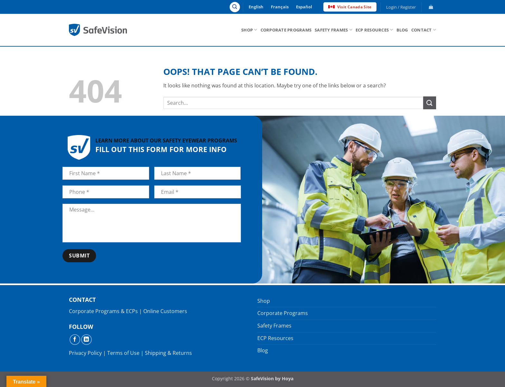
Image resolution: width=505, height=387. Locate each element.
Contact (423, 30)
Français (280, 7)
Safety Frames (333, 30)
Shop (249, 30)
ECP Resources (374, 30)
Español (304, 7)
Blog (402, 30)
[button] (401, 7)
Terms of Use (123, 352)
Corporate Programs (286, 30)
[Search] (235, 7)
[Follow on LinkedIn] (86, 339)
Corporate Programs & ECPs (103, 311)
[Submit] (429, 102)
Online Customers (165, 311)
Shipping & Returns (168, 352)
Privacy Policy (85, 352)
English (256, 7)
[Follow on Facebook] (75, 339)
